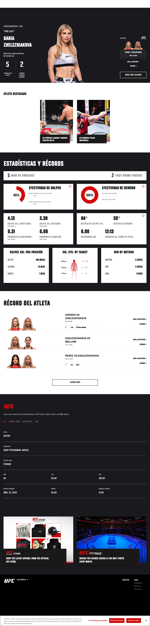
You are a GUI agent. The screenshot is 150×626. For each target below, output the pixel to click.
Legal (136, 580)
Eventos (6, 9)
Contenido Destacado (43, 9)
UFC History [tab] (27, 422)
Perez (69, 356)
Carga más (75, 382)
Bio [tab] (5, 422)
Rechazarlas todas (116, 620)
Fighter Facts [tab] (14, 422)
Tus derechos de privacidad (97, 620)
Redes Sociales (116, 9)
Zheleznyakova (75, 318)
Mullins (70, 342)
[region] (75, 621)
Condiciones (138, 583)
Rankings (17, 9)
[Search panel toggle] (142, 9)
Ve (126, 9)
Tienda (136, 9)
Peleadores (28, 9)
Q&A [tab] (36, 422)
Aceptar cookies (133, 620)
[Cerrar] (146, 620)
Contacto (125, 580)
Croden (70, 315)
